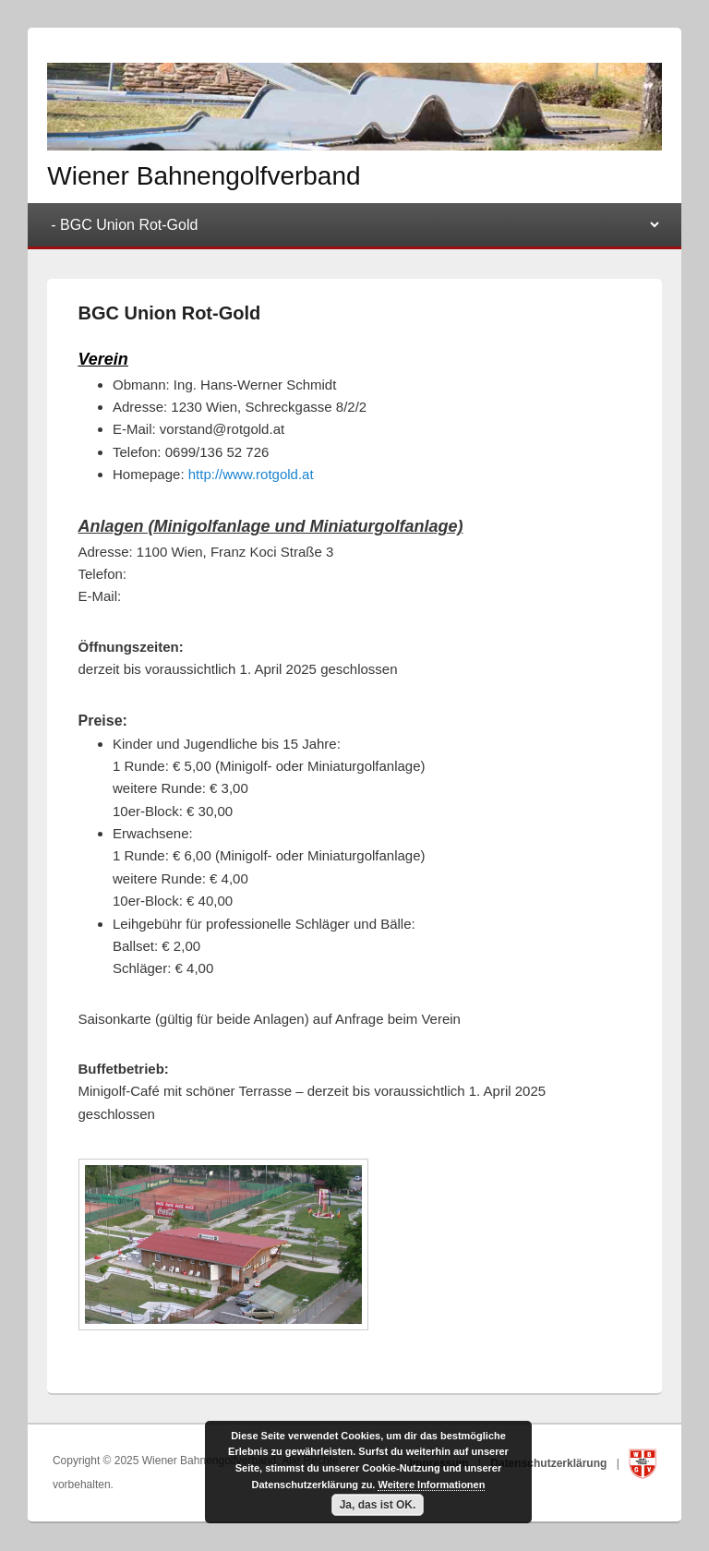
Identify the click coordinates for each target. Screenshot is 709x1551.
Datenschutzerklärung (549, 1463)
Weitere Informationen (431, 1484)
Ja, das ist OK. (378, 1504)
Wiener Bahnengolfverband (203, 176)
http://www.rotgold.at (251, 474)
